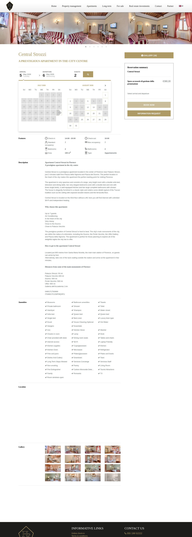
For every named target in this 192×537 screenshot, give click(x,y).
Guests (77, 72)
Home (54, 6)
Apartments (92, 6)
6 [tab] (106, 46)
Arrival (23, 72)
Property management (71, 6)
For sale (120, 6)
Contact (158, 6)
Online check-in (78, 533)
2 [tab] (90, 46)
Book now (149, 105)
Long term (106, 6)
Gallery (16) (149, 55)
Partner (170, 6)
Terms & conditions (80, 536)
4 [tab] (98, 46)
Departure (47, 72)
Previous (2, 28)
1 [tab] (85, 46)
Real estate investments (139, 6)
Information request (148, 113)
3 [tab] (94, 46)
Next (189, 28)
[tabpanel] (32, 28)
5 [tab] (102, 46)
